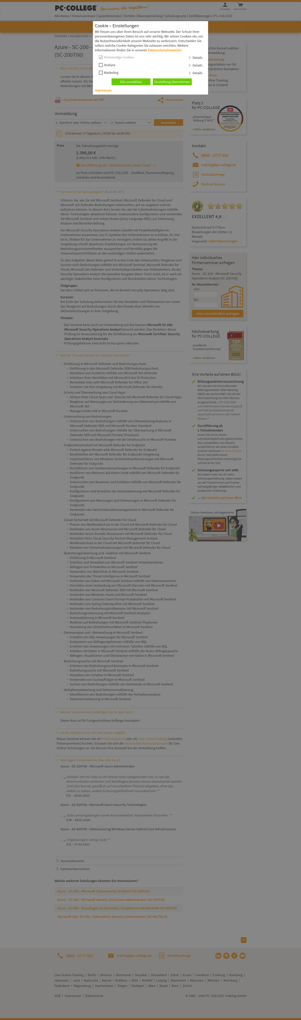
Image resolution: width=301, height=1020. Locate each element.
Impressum (103, 90)
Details (198, 57)
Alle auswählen (131, 82)
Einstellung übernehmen (172, 82)
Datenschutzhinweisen (165, 50)
